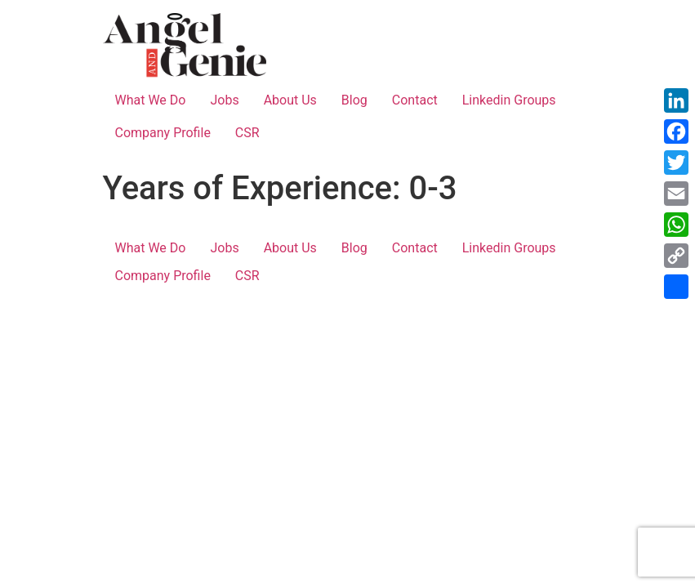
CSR (247, 132)
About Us (290, 100)
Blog (354, 100)
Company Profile (163, 132)
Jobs (224, 100)
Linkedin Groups (509, 100)
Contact (415, 100)
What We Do (150, 100)
